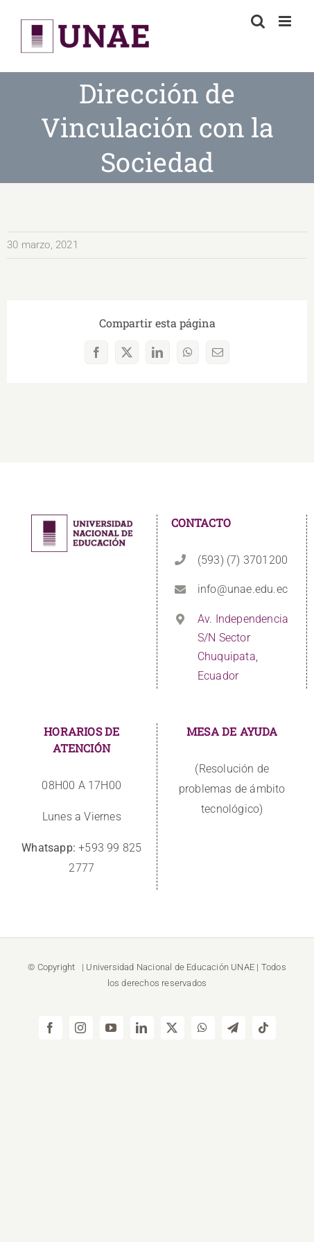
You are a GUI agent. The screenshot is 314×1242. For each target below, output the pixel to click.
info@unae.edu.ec (243, 589)
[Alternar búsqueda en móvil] (258, 21)
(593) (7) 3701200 (243, 560)
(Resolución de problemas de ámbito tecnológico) (232, 789)
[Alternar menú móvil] (286, 21)
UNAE (242, 967)
